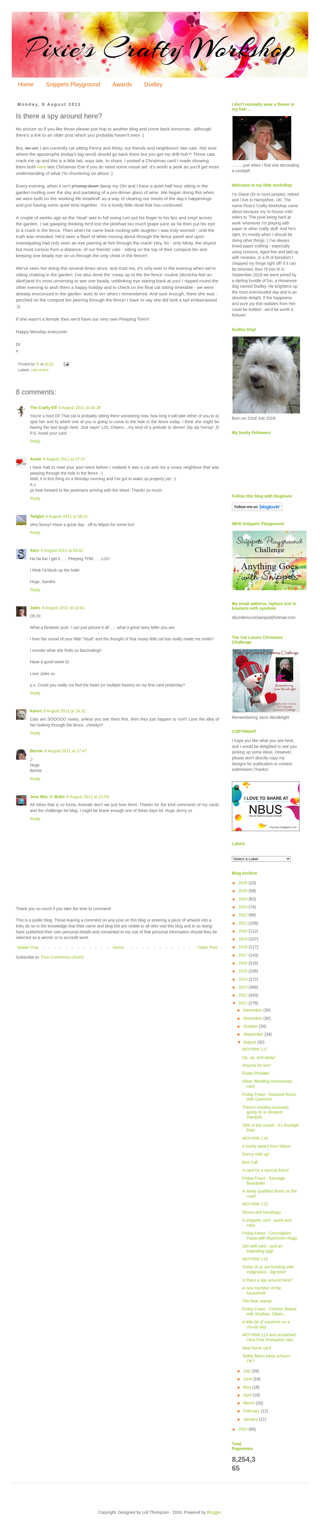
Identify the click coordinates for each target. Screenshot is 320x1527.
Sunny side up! (256, 1154)
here (41, 166)
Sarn (34, 550)
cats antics (40, 370)
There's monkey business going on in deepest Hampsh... (265, 1112)
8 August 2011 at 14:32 (64, 711)
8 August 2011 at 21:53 (88, 796)
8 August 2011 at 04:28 (79, 407)
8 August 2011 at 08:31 (67, 516)
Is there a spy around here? (267, 1280)
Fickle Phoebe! (256, 1073)
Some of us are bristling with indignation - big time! (268, 1269)
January (251, 1419)
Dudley (153, 84)
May (247, 1387)
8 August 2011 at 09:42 (62, 550)
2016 (243, 963)
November (253, 1018)
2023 (243, 907)
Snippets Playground (73, 84)
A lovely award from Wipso (266, 1146)
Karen (36, 711)
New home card (256, 1348)
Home (25, 84)
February (252, 1411)
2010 (243, 1429)
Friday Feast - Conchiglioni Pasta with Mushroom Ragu (269, 1235)
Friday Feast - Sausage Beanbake (263, 1181)
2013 (243, 987)
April (247, 1395)
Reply (35, 441)
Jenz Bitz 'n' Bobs (47, 796)
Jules (35, 607)
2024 (243, 899)
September (253, 1034)
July (247, 1371)
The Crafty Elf (43, 407)
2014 (243, 979)
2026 (243, 882)
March (249, 1403)
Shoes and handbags (261, 1212)
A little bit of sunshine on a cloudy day (266, 1324)
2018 (243, 947)
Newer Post (27, 947)
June (248, 1379)
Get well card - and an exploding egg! (262, 1248)
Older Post (208, 947)
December (253, 1010)
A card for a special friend (265, 1170)
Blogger (213, 1512)
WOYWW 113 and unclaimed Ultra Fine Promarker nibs (269, 1337)
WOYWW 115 (255, 1204)
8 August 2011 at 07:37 (64, 459)
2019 (243, 939)
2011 (243, 1003)
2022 (243, 914)
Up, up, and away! (258, 1057)
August (250, 1042)
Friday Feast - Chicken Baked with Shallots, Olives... (269, 1311)
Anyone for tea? (256, 1065)
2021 (243, 923)
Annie (35, 459)
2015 (243, 971)
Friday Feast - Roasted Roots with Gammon (269, 1097)
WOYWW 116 (255, 1138)
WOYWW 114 (255, 1259)
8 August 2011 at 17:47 (66, 751)
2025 (243, 890)
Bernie (36, 751)
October (251, 1026)
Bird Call (250, 1162)
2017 (243, 955)
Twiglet (37, 516)
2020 (243, 931)
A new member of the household (261, 1290)
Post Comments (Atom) (62, 957)
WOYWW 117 (255, 1049)
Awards (122, 84)
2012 (243, 995)
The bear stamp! (257, 1301)
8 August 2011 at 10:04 (63, 607)
